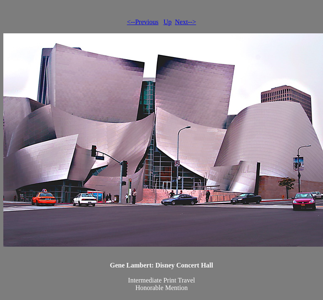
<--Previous (143, 21)
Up (168, 21)
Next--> (185, 21)
